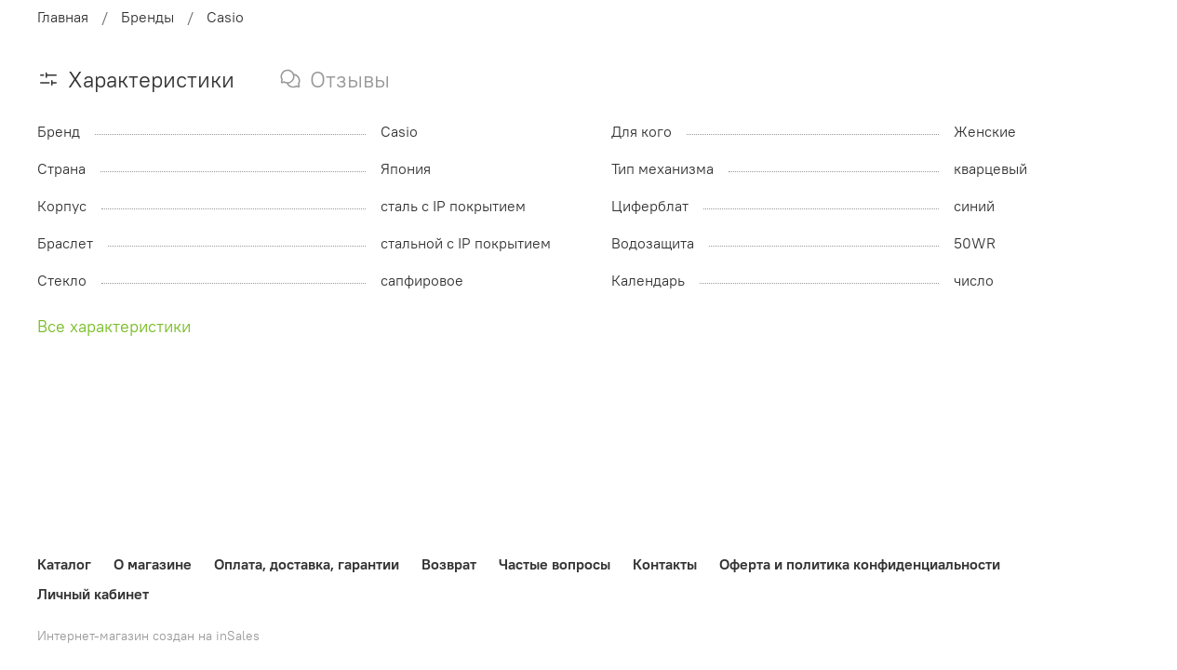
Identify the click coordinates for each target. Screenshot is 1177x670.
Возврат (448, 564)
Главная (62, 16)
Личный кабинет (93, 593)
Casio (225, 16)
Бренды (147, 16)
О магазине (153, 564)
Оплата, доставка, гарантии (306, 564)
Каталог (64, 564)
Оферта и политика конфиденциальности (859, 564)
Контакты (665, 564)
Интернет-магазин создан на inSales (148, 635)
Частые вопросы (554, 564)
